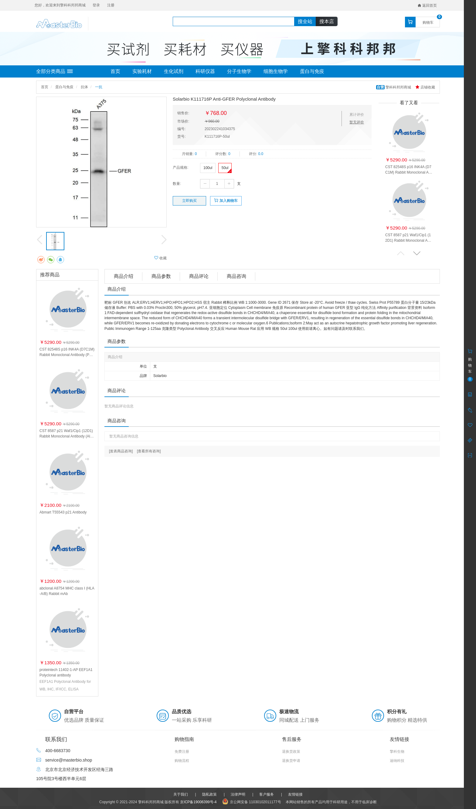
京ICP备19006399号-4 (198, 802)
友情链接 (295, 794)
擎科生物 (397, 751)
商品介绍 (123, 276)
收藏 (160, 258)
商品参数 (161, 276)
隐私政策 (209, 794)
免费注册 (182, 751)
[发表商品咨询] (121, 451)
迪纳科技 (397, 761)
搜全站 (305, 21)
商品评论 (199, 276)
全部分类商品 (54, 71)
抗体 (84, 87)
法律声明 (238, 794)
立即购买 (189, 201)
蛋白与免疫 (312, 71)
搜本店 (326, 21)
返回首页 (427, 5)
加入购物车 (225, 200)
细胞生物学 (276, 71)
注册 (110, 5)
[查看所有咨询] (149, 451)
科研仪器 (205, 71)
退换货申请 (291, 761)
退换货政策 (291, 751)
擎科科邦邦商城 (394, 87)
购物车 (428, 22)
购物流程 (182, 761)
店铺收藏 (425, 87)
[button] (417, 253)
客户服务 (266, 794)
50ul (225, 168)
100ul (207, 168)
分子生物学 (239, 71)
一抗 (98, 87)
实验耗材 (142, 71)
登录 (96, 5)
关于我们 (180, 794)
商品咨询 (236, 276)
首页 (115, 71)
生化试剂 (173, 71)
